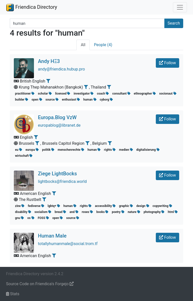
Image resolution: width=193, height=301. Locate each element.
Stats (12, 293)
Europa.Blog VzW (57, 117)
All (83, 44)
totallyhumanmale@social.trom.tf (68, 243)
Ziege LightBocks (57, 174)
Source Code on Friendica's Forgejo (40, 283)
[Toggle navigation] (180, 7)
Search (174, 23)
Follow (167, 62)
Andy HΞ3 (49, 61)
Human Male (52, 236)
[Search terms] (87, 23)
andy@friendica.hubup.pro (61, 69)
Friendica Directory (31, 7)
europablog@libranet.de (59, 125)
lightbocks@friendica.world (62, 181)
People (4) (103, 44)
